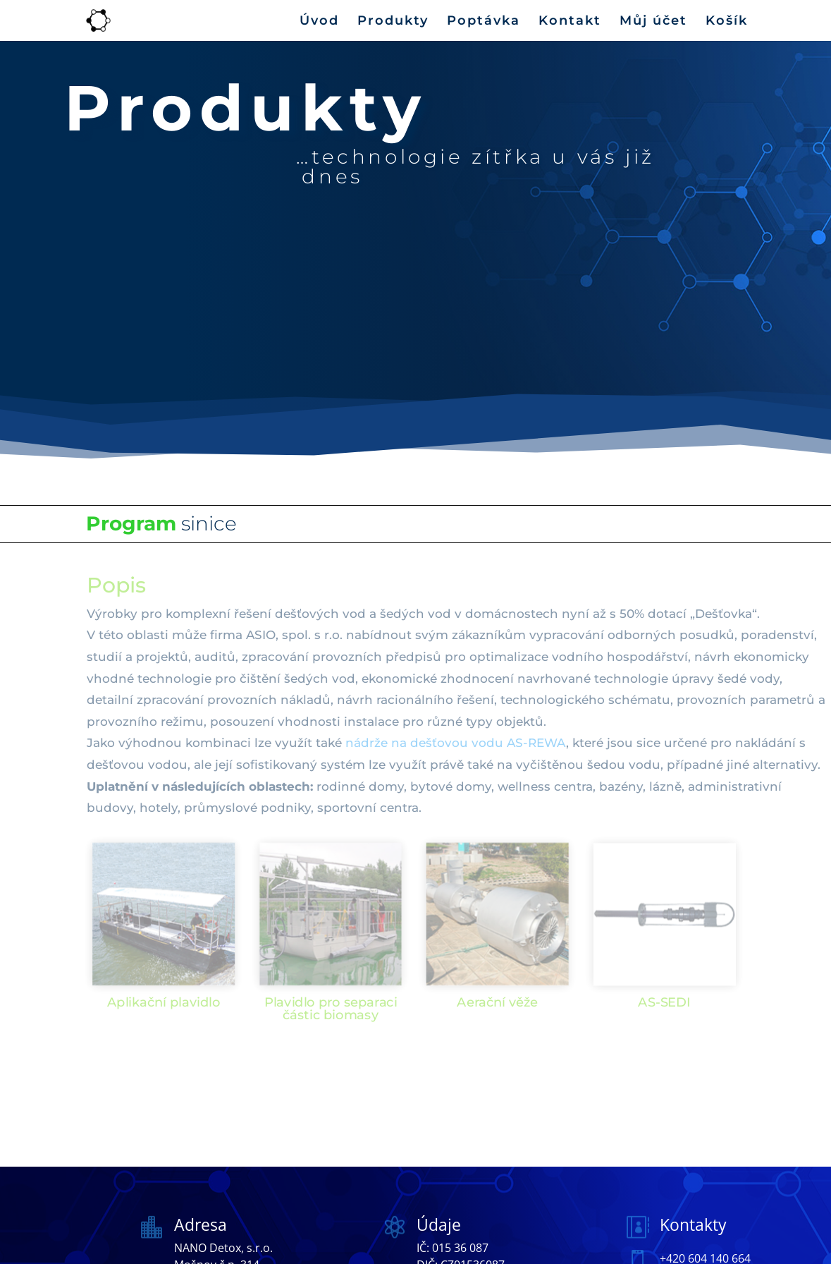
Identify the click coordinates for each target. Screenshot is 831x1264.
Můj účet (653, 22)
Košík (727, 22)
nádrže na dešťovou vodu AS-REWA (455, 743)
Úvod (319, 22)
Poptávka (483, 22)
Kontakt (569, 22)
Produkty (393, 22)
